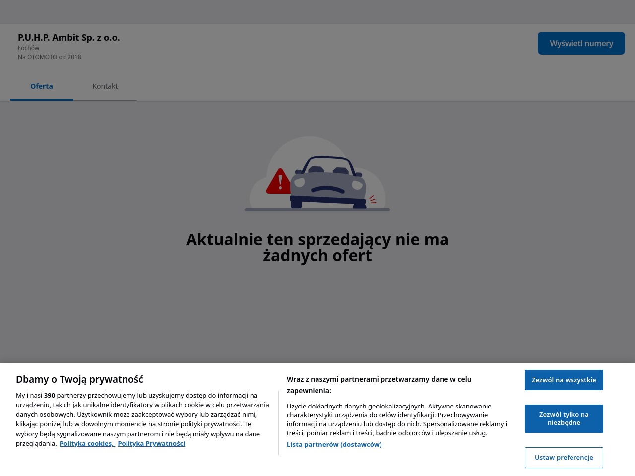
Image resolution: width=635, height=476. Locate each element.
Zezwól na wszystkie (564, 379)
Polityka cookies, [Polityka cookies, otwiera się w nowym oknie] (88, 443)
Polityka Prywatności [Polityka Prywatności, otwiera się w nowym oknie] (151, 443)
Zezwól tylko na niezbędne (564, 418)
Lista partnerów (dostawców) (334, 444)
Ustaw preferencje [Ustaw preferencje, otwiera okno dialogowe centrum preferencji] (564, 457)
